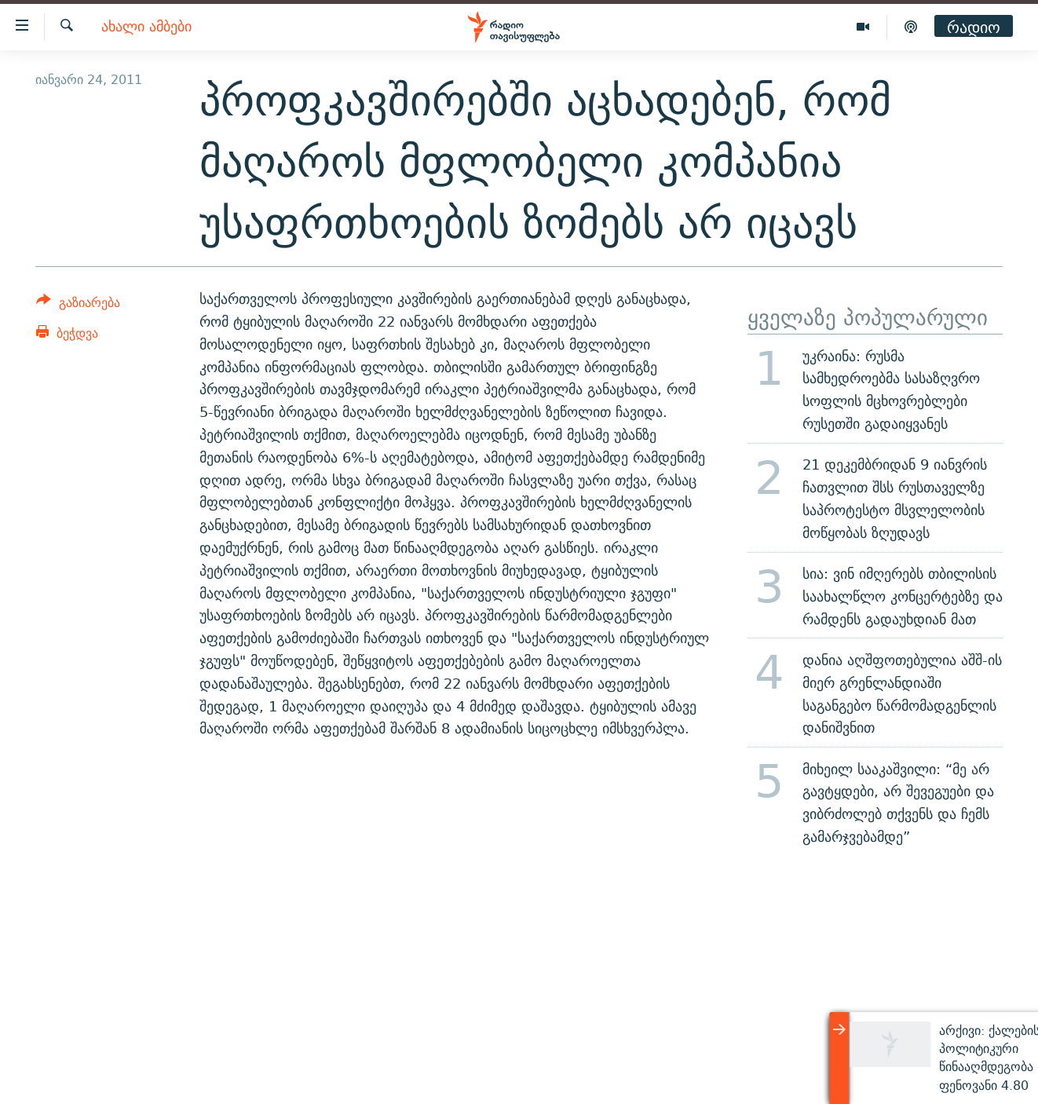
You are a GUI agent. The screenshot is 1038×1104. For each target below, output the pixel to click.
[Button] (78, 305)
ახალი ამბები (146, 27)
